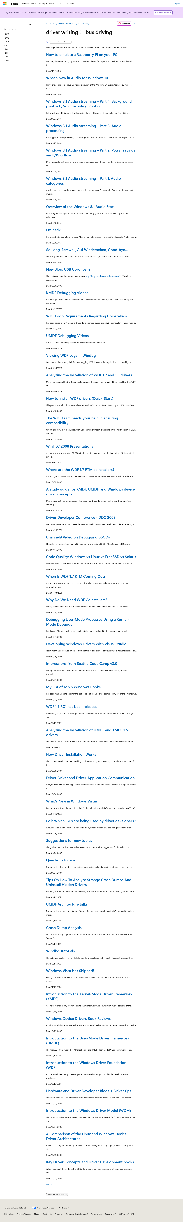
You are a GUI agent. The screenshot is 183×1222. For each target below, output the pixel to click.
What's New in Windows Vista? (72, 801)
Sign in (177, 3)
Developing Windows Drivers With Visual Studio (86, 643)
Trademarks (109, 1214)
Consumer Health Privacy (76, 1214)
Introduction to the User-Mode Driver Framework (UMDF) (87, 1040)
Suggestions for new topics (69, 840)
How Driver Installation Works (71, 754)
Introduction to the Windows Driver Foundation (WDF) (86, 1065)
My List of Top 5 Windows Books (73, 686)
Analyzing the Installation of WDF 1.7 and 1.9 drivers (89, 374)
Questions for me (60, 859)
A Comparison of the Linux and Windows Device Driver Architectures (86, 1136)
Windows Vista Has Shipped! (70, 970)
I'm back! (53, 229)
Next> (49, 1184)
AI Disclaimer (8, 1214)
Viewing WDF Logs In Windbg (71, 355)
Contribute (47, 1214)
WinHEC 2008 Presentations (69, 446)
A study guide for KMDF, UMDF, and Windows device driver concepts (90, 491)
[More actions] (134, 23)
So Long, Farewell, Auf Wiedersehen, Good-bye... (87, 249)
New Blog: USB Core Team (68, 269)
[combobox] (18, 29)
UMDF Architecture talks (67, 904)
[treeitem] (18, 34)
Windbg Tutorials (60, 950)
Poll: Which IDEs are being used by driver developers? (91, 820)
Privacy (58, 1214)
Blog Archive (58, 23)
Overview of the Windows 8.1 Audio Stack (81, 206)
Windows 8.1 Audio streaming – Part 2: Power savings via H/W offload (90, 152)
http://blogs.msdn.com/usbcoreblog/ (102, 276)
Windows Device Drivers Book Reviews (78, 1018)
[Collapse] (29, 23)
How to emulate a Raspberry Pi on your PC (81, 54)
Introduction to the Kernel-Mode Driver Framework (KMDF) (89, 996)
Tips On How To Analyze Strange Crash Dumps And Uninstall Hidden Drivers (88, 882)
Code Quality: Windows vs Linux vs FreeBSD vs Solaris (91, 556)
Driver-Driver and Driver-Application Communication (90, 777)
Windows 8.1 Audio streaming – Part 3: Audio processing (84, 128)
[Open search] (170, 3)
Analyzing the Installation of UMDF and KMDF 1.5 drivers (87, 732)
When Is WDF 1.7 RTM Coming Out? (75, 576)
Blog (36, 1214)
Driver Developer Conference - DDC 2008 (81, 517)
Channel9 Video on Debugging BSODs (78, 537)
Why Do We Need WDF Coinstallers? (76, 599)
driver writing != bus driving (77, 23)
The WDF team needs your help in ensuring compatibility (82, 420)
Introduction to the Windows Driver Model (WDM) (88, 1110)
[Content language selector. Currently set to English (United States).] (15, 1208)
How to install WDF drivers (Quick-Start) (79, 398)
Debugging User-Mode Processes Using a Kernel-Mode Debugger (87, 621)
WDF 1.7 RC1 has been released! (72, 706)
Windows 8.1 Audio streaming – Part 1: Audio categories (83, 180)
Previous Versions (24, 1214)
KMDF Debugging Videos (67, 292)
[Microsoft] (5, 3)
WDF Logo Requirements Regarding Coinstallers (86, 315)
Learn (48, 23)
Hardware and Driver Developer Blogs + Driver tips (88, 1090)
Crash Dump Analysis (64, 927)
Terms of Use (96, 1214)
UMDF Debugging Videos (67, 335)
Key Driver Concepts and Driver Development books (90, 1161)
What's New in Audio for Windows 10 (77, 77)
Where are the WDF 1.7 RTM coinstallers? (80, 469)
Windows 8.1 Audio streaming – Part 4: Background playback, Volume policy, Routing (89, 103)
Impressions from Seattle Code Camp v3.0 (81, 663)
